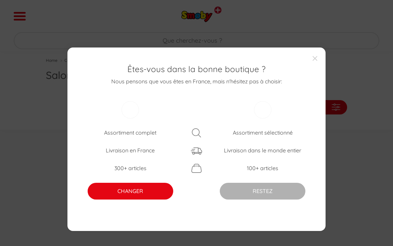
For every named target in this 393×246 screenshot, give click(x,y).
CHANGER (130, 191)
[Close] (315, 58)
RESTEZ (262, 191)
